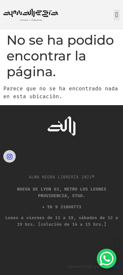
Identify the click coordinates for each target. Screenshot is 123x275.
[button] (116, 15)
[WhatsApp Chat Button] (106, 258)
